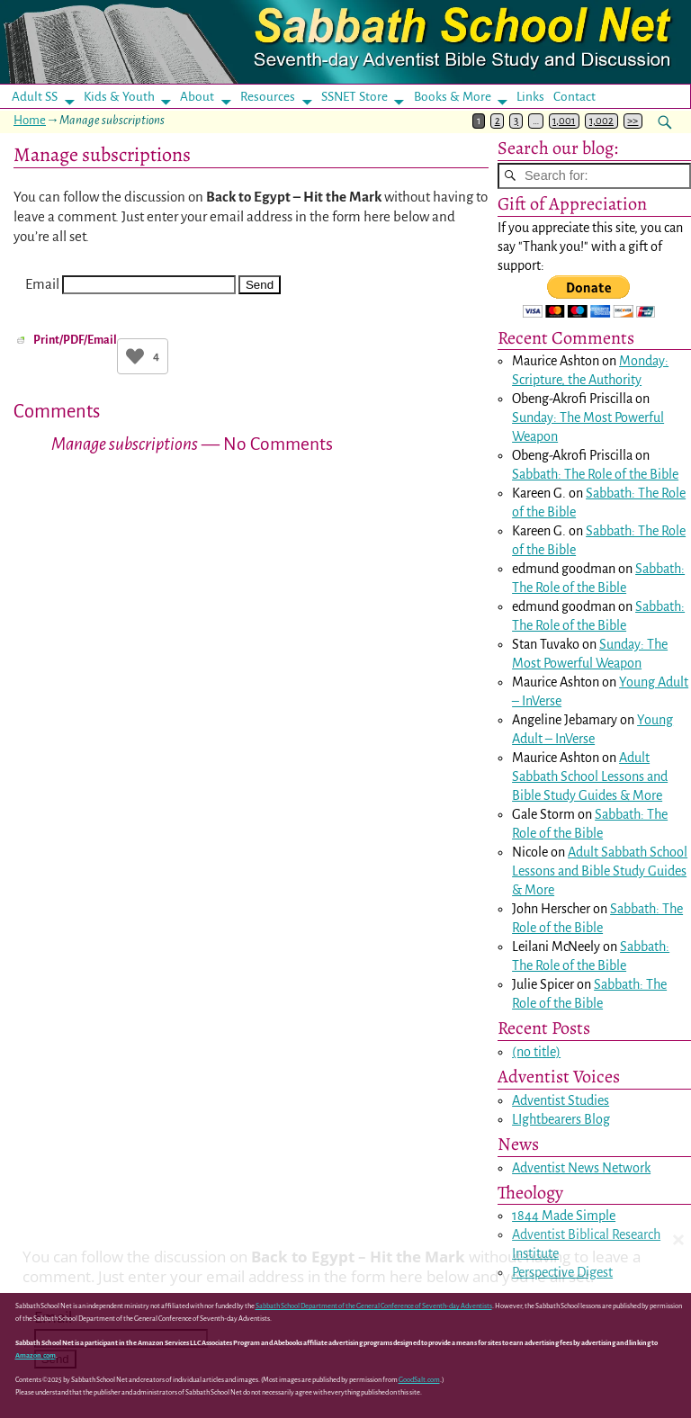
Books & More (452, 96)
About (197, 96)
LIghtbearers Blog (561, 1119)
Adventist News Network (581, 1168)
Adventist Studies (560, 1100)
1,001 (563, 121)
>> (632, 121)
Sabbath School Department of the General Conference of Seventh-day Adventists (374, 1307)
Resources (267, 96)
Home (29, 120)
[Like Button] (134, 356)
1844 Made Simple (563, 1216)
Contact (574, 96)
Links (535, 96)
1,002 (601, 121)
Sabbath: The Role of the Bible (595, 475)
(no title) (536, 1052)
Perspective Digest (562, 1273)
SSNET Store (354, 96)
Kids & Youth (119, 96)
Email (42, 284)
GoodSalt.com (419, 1380)
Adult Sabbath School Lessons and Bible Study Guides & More (590, 777)
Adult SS (35, 96)
